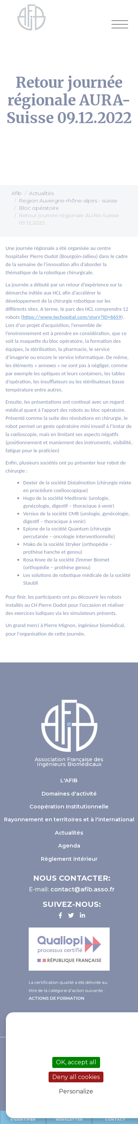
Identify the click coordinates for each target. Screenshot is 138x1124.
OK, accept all (76, 1062)
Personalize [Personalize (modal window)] (76, 1091)
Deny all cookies (76, 1076)
